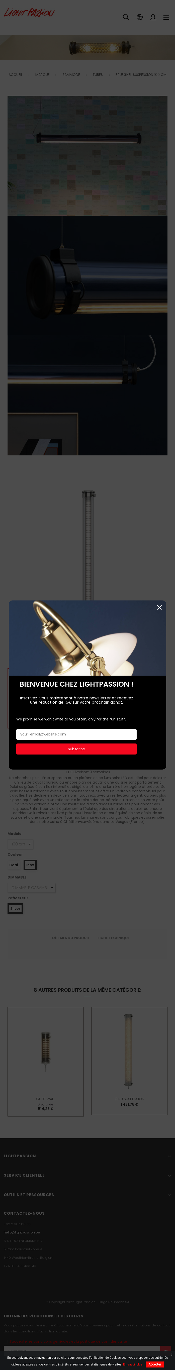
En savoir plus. (133, 1364)
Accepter (154, 1364)
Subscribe (76, 661)
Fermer (159, 520)
